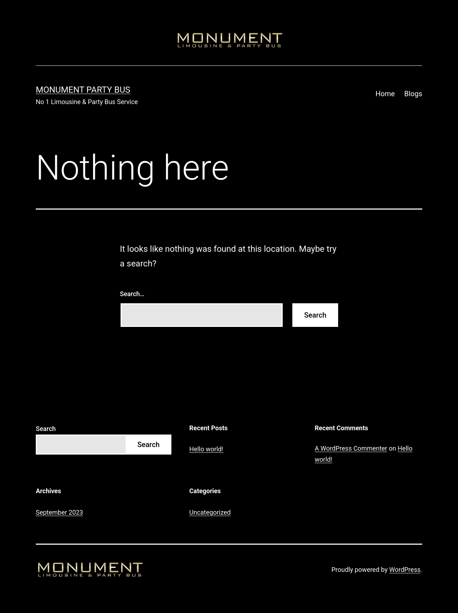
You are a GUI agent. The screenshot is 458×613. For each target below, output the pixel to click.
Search (46, 428)
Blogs (413, 93)
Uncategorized (210, 512)
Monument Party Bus (83, 90)
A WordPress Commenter (351, 448)
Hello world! (206, 449)
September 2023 (59, 512)
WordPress (404, 569)
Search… (132, 294)
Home (385, 93)
